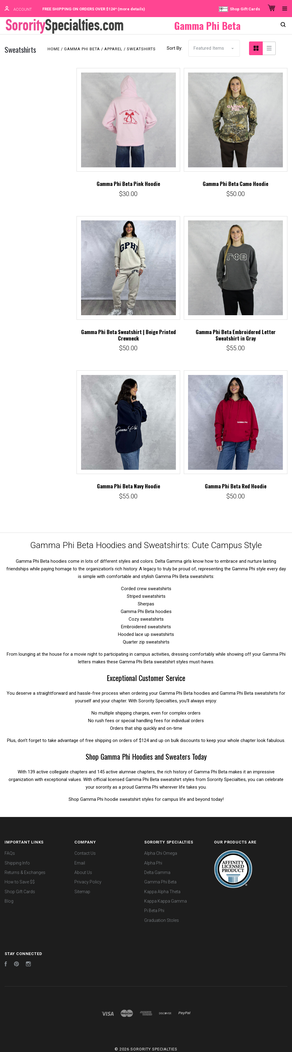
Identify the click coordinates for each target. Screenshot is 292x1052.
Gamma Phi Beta (160, 881)
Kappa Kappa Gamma (165, 900)
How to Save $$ (20, 881)
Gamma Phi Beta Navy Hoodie (128, 485)
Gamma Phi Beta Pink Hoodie (128, 183)
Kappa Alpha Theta (162, 891)
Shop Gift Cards (239, 9)
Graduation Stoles (161, 919)
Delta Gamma (157, 871)
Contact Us (85, 852)
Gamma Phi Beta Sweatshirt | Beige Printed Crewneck (128, 334)
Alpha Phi (153, 862)
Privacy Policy (87, 881)
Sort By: (174, 47)
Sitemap (82, 891)
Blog (9, 900)
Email (79, 862)
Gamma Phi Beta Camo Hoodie (235, 183)
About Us (83, 871)
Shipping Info (17, 862)
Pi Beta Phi (154, 910)
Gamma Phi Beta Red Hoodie (235, 485)
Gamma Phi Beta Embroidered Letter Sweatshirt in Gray (236, 334)
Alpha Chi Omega (160, 852)
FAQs (10, 852)
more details (131, 9)
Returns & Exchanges (25, 871)
